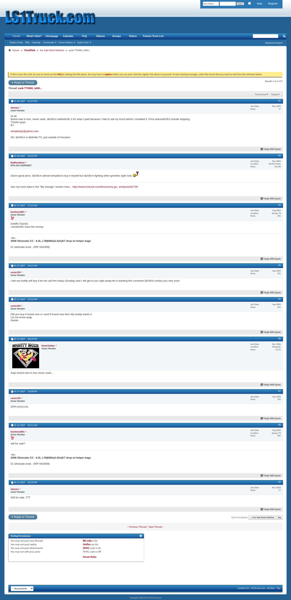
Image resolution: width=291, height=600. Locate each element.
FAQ (27, 42)
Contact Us (243, 587)
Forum (16, 36)
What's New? (34, 36)
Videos (133, 36)
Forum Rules (89, 556)
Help (259, 3)
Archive (271, 587)
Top (279, 517)
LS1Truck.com (258, 587)
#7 (279, 391)
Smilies (87, 544)
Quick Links (83, 42)
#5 (279, 299)
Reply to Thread (23, 82)
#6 (279, 338)
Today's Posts (16, 42)
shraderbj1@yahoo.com (25, 131)
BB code (87, 540)
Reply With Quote (271, 149)
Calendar (36, 42)
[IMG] (86, 547)
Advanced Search (274, 43)
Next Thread (155, 526)
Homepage (52, 36)
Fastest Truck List (153, 36)
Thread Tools (260, 94)
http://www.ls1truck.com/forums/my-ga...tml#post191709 (105, 186)
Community (48, 42)
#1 (279, 100)
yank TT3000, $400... (30, 88)
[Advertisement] (145, 62)
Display (274, 94)
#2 (279, 155)
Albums (100, 36)
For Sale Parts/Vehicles (52, 50)
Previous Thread (137, 526)
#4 (279, 265)
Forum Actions (65, 42)
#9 (279, 482)
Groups (116, 36)
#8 (279, 424)
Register (273, 3)
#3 (279, 205)
